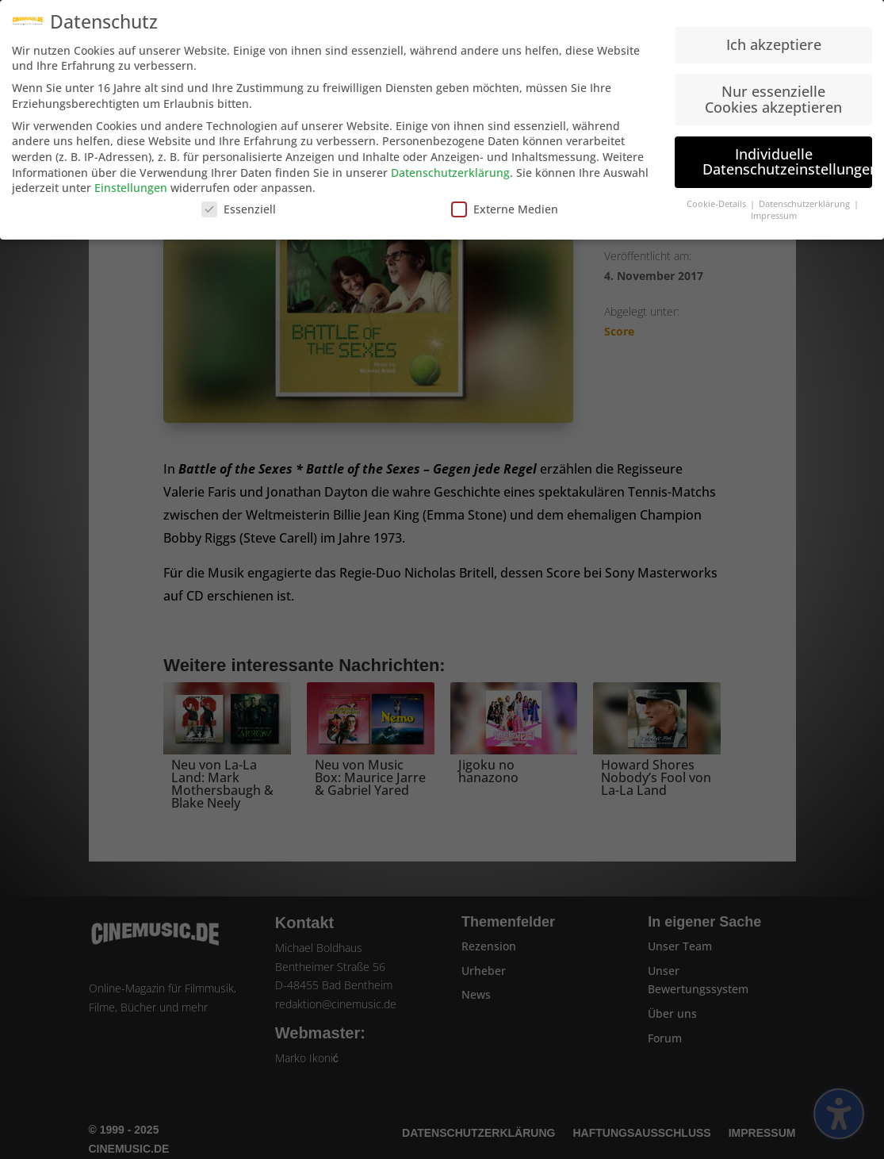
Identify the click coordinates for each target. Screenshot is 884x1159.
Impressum (774, 209)
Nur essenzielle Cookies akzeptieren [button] (773, 93)
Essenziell (238, 202)
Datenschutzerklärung (450, 166)
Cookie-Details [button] (717, 198)
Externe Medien (504, 202)
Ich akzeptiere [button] (773, 38)
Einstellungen (130, 182)
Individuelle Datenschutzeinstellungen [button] (787, 155)
